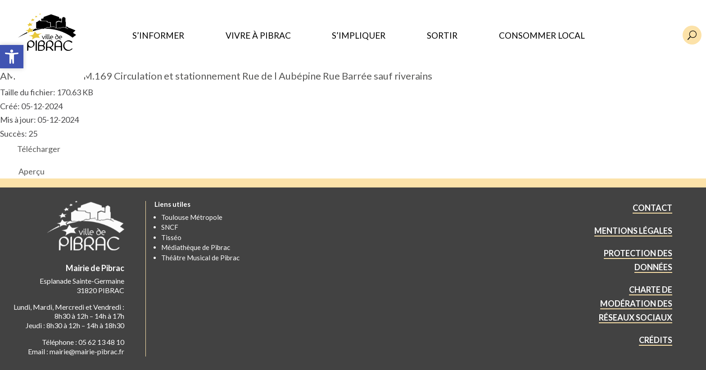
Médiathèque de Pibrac (195, 247)
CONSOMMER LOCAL (542, 35)
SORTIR (442, 35)
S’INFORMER (158, 35)
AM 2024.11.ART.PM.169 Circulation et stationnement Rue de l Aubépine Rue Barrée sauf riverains (216, 76)
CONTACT (652, 208)
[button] (11, 56)
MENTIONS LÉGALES (633, 231)
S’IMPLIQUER (358, 35)
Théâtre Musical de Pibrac (200, 258)
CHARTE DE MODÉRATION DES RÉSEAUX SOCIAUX (635, 303)
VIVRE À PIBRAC (258, 35)
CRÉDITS (655, 340)
